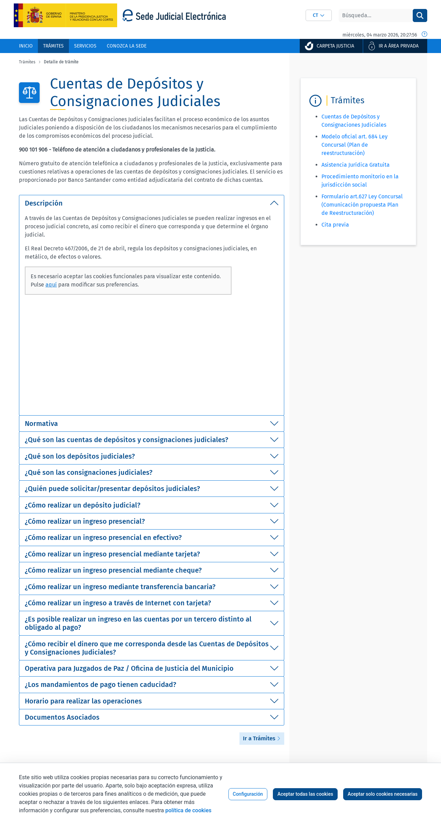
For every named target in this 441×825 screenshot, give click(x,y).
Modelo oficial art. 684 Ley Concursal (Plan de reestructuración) (354, 144)
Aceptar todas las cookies (305, 794)
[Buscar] (376, 15)
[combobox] (319, 15)
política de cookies (188, 810)
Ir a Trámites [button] (262, 738)
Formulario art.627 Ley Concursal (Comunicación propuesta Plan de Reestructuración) (362, 204)
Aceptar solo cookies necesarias (383, 794)
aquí (51, 284)
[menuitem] (26, 46)
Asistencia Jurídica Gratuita (355, 164)
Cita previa (335, 224)
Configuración (248, 794)
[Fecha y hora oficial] (424, 35)
